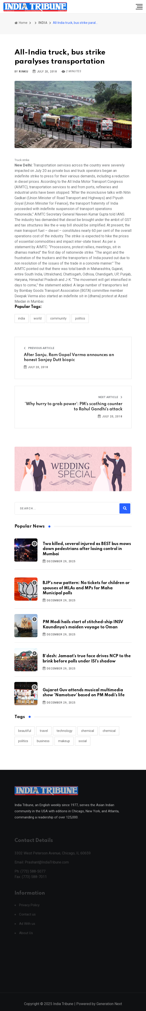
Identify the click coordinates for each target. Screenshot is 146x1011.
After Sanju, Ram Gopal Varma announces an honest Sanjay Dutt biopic (69, 357)
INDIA (42, 23)
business (43, 741)
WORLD (38, 318)
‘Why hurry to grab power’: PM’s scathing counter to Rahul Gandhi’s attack (73, 406)
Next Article (110, 397)
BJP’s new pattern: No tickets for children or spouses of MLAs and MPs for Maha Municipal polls (86, 588)
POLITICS (80, 318)
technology (64, 731)
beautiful (24, 731)
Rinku (23, 71)
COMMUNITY (58, 318)
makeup (64, 741)
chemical (87, 731)
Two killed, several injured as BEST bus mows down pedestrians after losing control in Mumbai (87, 549)
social (83, 741)
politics (23, 741)
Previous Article (39, 348)
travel (44, 731)
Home (21, 23)
